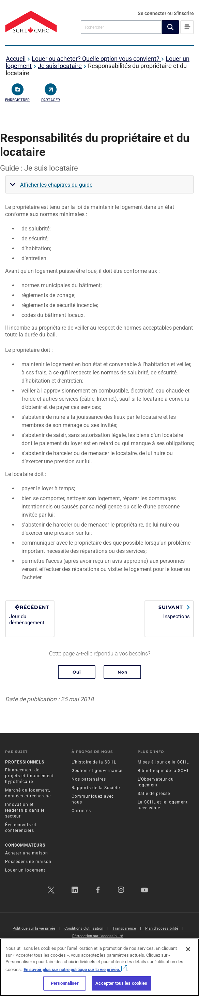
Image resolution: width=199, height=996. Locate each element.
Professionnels (24, 762)
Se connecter (152, 13)
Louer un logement (25, 870)
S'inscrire (184, 13)
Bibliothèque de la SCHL (163, 770)
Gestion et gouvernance (97, 770)
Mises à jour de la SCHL (163, 762)
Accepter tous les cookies (121, 983)
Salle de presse (154, 793)
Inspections (169, 612)
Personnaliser (65, 983)
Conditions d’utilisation (83, 928)
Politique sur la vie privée (34, 928)
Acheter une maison (26, 853)
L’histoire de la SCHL (94, 762)
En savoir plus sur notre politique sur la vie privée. (75, 969)
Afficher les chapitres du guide (56, 185)
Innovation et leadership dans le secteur (25, 810)
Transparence (124, 928)
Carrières (81, 810)
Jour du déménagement (29, 615)
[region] (99, 967)
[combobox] (121, 27)
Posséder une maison (28, 861)
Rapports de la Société (96, 787)
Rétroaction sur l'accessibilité (97, 936)
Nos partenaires (89, 779)
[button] (170, 27)
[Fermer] (188, 949)
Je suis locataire (60, 65)
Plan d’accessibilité (161, 928)
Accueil (16, 58)
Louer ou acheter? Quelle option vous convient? (96, 58)
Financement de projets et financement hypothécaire (29, 776)
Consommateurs (25, 845)
